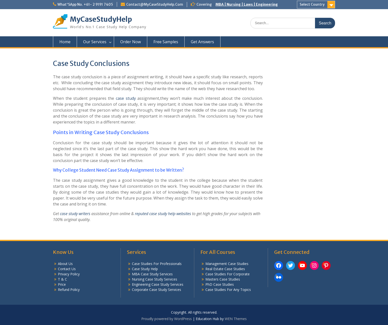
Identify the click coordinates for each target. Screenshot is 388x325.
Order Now (130, 41)
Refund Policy (69, 289)
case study (126, 98)
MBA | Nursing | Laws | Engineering (247, 4)
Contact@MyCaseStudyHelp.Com (154, 4)
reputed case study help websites (163, 213)
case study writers (75, 213)
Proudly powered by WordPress (166, 318)
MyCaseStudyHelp (101, 19)
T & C (62, 279)
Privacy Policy (69, 274)
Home (65, 41)
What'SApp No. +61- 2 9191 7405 (85, 4)
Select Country (312, 4)
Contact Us (67, 268)
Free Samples (165, 41)
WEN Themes (236, 318)
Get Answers (202, 41)
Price (62, 284)
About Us (65, 263)
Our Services (94, 41)
